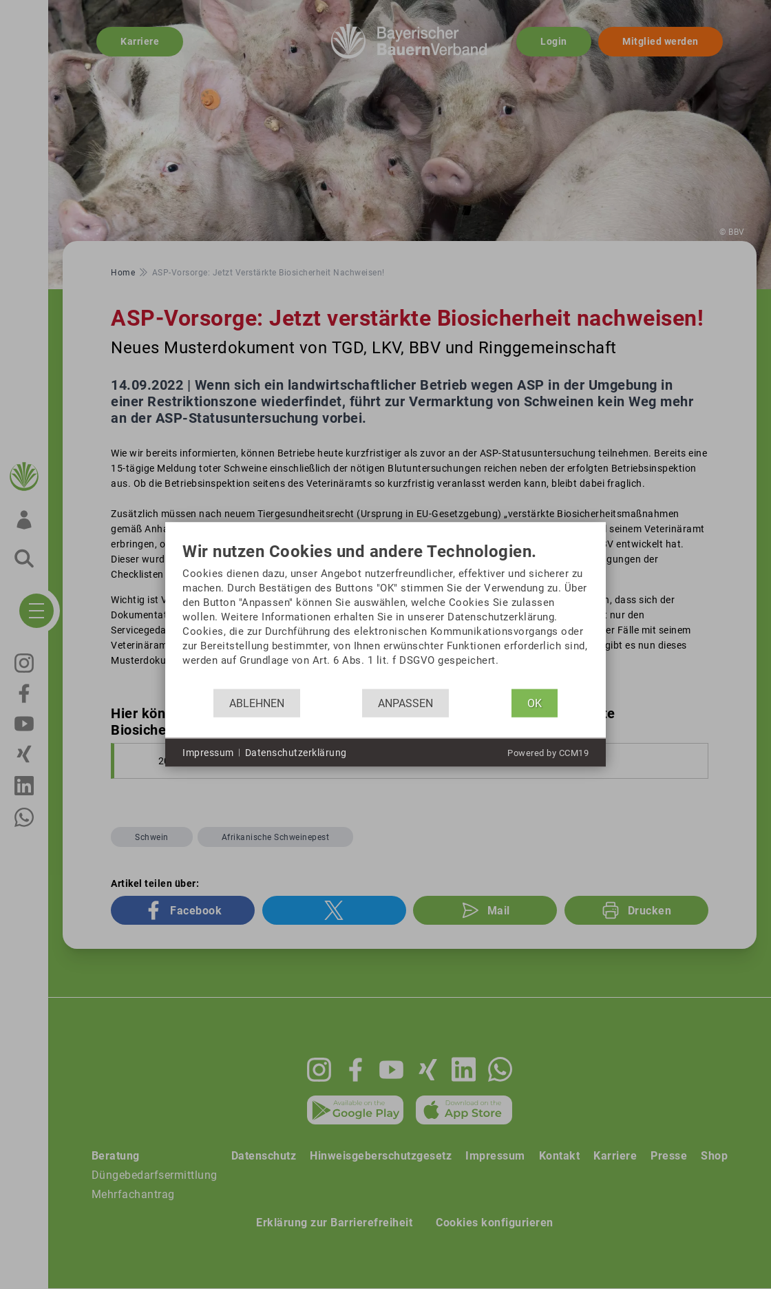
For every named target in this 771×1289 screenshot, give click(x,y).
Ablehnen (256, 702)
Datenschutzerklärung (296, 751)
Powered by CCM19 (548, 753)
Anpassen (405, 702)
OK (534, 702)
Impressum (208, 751)
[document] (385, 616)
